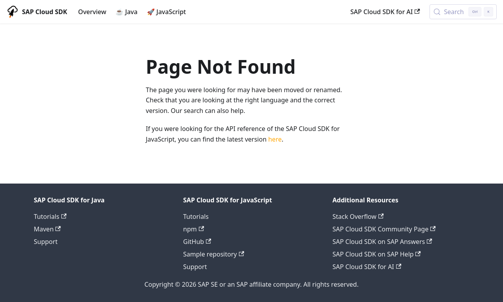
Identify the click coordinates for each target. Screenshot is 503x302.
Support (45, 241)
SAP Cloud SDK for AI (385, 11)
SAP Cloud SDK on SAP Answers (382, 241)
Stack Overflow (358, 216)
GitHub (197, 241)
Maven (47, 229)
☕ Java (127, 11)
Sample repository (213, 254)
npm (193, 229)
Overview (92, 11)
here (274, 139)
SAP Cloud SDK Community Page (384, 229)
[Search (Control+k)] (463, 11)
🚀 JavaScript (166, 11)
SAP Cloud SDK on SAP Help (376, 254)
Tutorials (50, 216)
